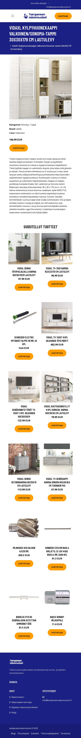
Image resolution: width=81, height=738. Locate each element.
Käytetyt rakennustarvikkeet (25, 707)
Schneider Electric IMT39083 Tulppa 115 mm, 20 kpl (24, 341)
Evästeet (35, 733)
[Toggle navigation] (12, 15)
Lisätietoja (18, 148)
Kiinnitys (25, 124)
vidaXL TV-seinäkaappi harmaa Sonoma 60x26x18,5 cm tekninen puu (57, 482)
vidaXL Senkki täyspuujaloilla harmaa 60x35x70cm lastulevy (24, 271)
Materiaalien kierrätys (22, 702)
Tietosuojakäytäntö (50, 733)
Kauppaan (63, 16)
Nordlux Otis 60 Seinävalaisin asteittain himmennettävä (24, 620)
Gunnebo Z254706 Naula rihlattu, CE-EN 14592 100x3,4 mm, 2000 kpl (57, 551)
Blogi (14, 712)
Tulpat (33, 124)
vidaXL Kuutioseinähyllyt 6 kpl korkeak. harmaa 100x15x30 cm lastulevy (57, 410)
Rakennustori (18, 697)
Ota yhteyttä (23, 733)
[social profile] (49, 3)
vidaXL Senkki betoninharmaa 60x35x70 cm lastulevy (24, 482)
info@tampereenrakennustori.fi (58, 7)
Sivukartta (65, 733)
